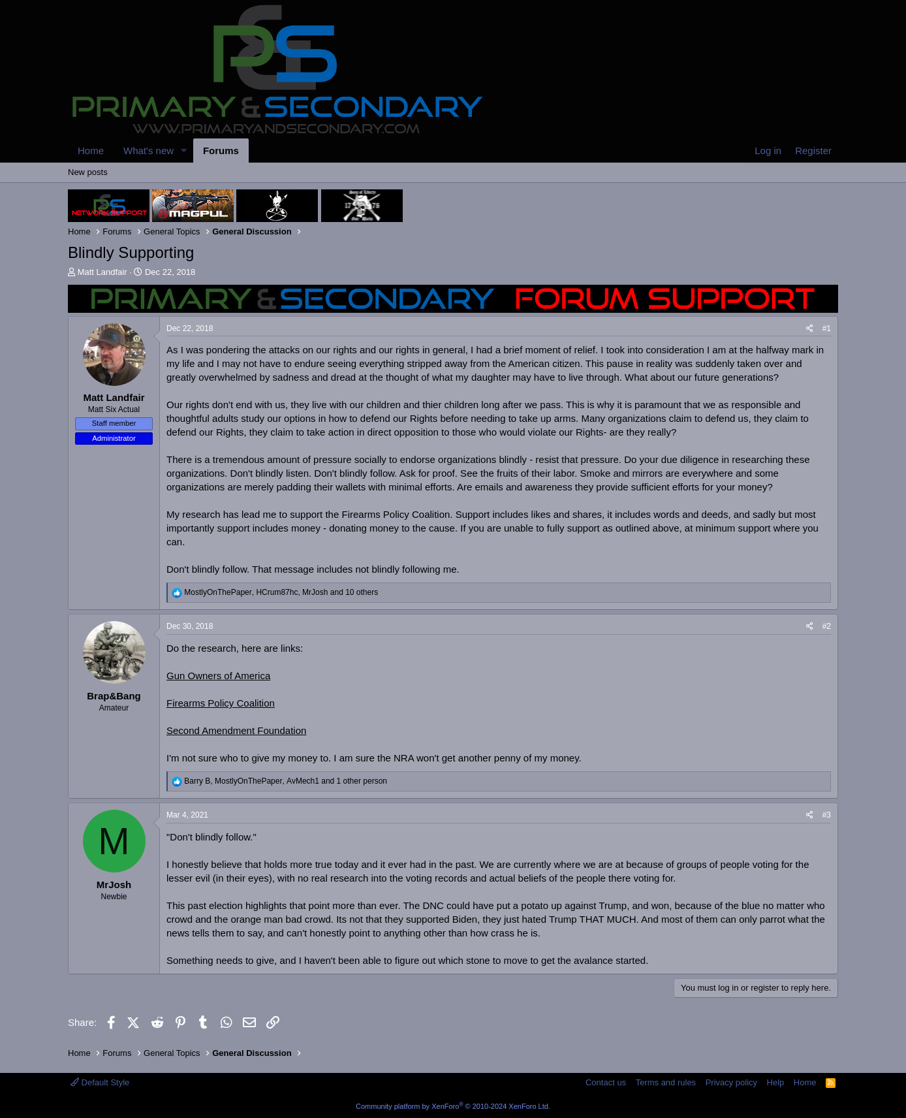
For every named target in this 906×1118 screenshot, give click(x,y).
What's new (148, 150)
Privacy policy (731, 1082)
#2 (826, 626)
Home (91, 150)
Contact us (606, 1082)
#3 (826, 815)
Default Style (99, 1082)
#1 (826, 328)
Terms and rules (666, 1082)
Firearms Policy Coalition (220, 703)
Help (776, 1082)
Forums (221, 150)
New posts (88, 172)
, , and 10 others (281, 592)
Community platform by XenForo (453, 1106)
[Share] (810, 328)
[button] (184, 150)
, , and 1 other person (285, 781)
